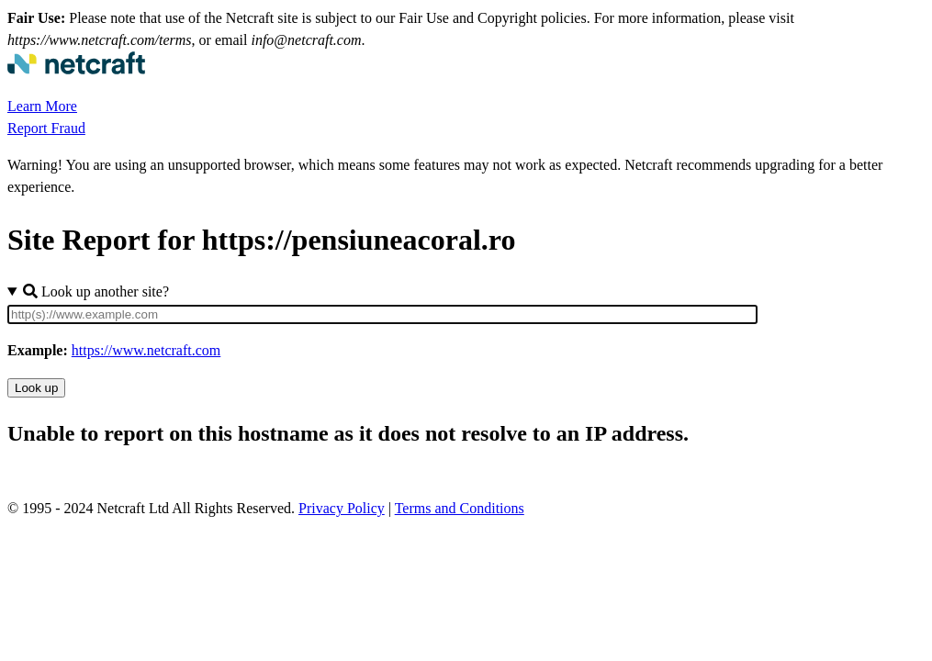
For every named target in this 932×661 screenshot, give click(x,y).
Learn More (42, 106)
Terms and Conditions (459, 508)
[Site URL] (382, 314)
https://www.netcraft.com (146, 350)
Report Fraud (46, 128)
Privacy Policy (341, 508)
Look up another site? (96, 291)
